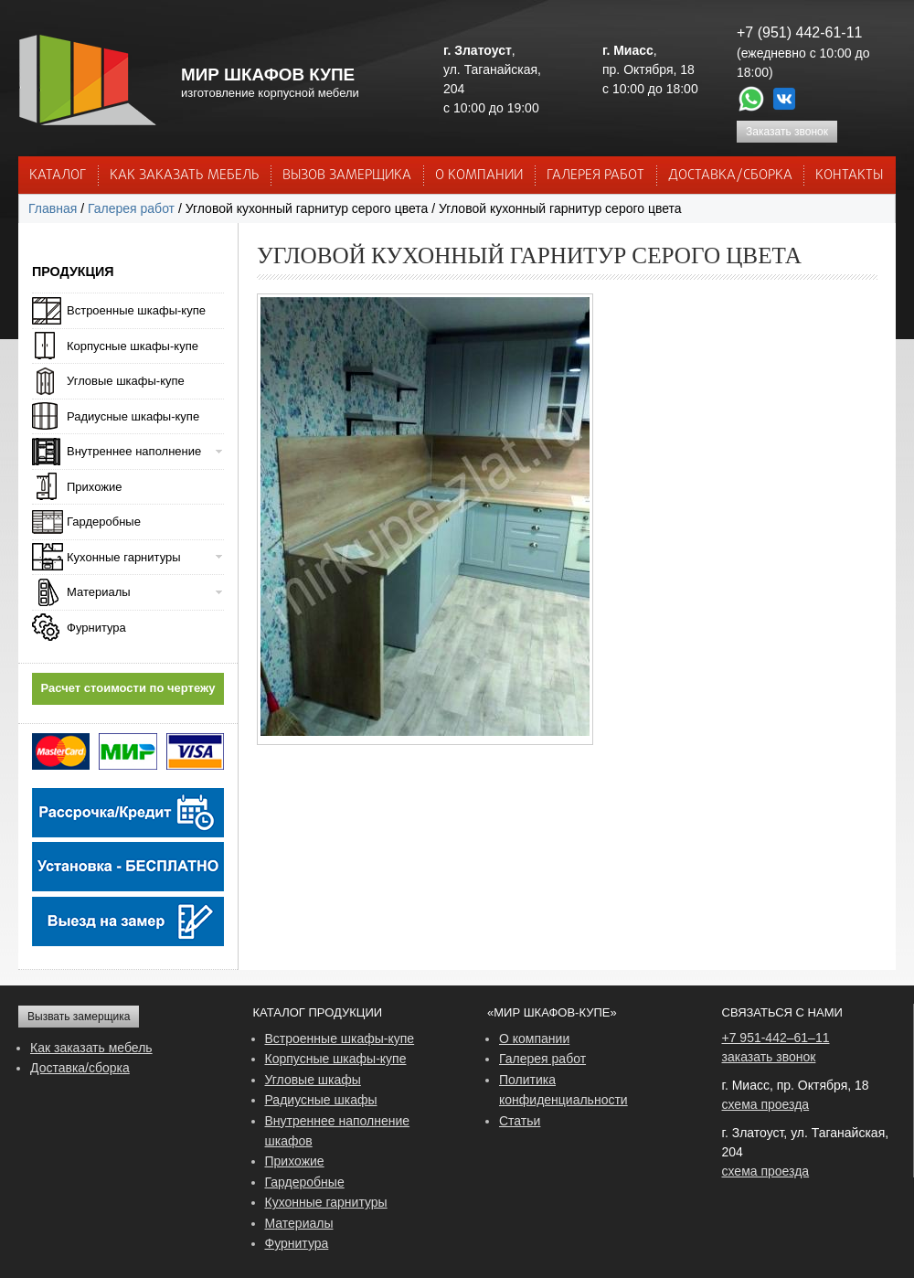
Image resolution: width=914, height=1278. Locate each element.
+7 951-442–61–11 (776, 1037)
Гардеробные (104, 521)
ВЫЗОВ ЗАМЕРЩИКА (346, 175)
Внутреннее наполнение (134, 451)
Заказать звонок (787, 131)
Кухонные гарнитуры (124, 557)
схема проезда (766, 1104)
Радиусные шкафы (321, 1099)
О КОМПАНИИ (479, 175)
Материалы (99, 592)
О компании (534, 1038)
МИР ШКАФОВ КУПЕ (268, 74)
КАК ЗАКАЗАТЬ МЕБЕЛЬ (185, 175)
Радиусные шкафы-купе (133, 416)
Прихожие (94, 487)
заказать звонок (769, 1056)
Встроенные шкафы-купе (136, 310)
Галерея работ (595, 175)
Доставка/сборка (80, 1067)
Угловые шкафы (313, 1079)
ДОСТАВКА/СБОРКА (730, 175)
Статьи (519, 1120)
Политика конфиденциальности (563, 1089)
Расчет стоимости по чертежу (128, 688)
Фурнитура (96, 627)
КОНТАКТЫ (849, 175)
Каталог (57, 175)
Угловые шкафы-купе (126, 381)
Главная (52, 208)
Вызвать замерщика (78, 1016)
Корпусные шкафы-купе (132, 346)
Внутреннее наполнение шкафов (337, 1130)
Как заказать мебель (91, 1047)
